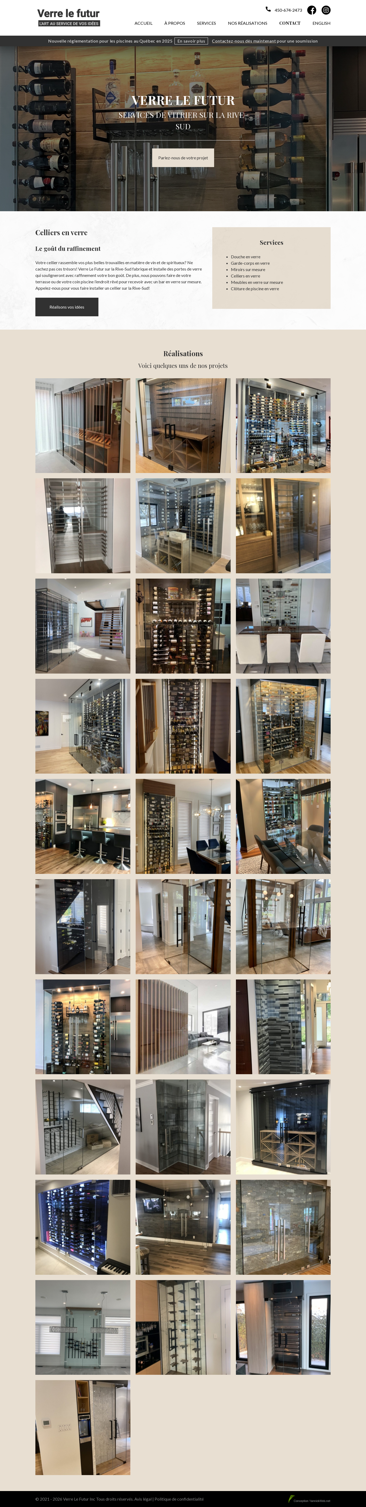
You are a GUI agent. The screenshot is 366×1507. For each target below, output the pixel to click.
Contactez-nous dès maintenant (244, 40)
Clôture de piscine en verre (255, 288)
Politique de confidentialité (179, 1498)
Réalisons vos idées (66, 306)
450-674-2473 (288, 10)
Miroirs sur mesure (248, 269)
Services (206, 23)
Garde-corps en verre (250, 262)
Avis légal (143, 1498)
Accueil (143, 23)
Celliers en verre (245, 275)
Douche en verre (245, 256)
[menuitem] (322, 22)
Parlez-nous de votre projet (183, 157)
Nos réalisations (247, 23)
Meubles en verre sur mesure (257, 282)
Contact (290, 23)
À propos (174, 23)
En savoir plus (191, 40)
